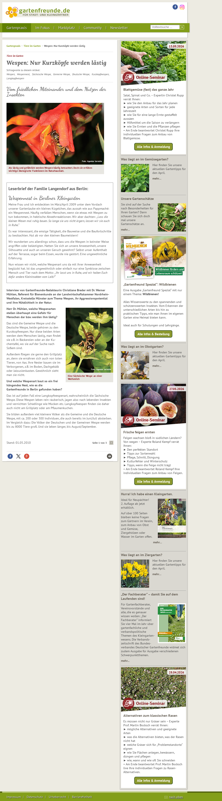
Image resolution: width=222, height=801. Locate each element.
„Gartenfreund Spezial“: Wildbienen (149, 284)
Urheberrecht (57, 797)
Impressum (14, 797)
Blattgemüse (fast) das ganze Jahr (148, 89)
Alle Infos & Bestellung (153, 334)
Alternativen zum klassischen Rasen (150, 715)
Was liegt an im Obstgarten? (142, 346)
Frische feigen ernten (139, 432)
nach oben (176, 797)
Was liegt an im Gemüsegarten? (144, 159)
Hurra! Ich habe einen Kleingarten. (147, 494)
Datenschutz (35, 797)
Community (93, 27)
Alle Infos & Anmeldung (153, 147)
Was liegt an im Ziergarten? (141, 555)
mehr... (125, 661)
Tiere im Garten (32, 45)
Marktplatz (66, 27)
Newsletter (119, 27)
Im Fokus (42, 27)
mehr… (156, 178)
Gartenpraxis (17, 27)
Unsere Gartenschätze (137, 198)
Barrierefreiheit (82, 797)
